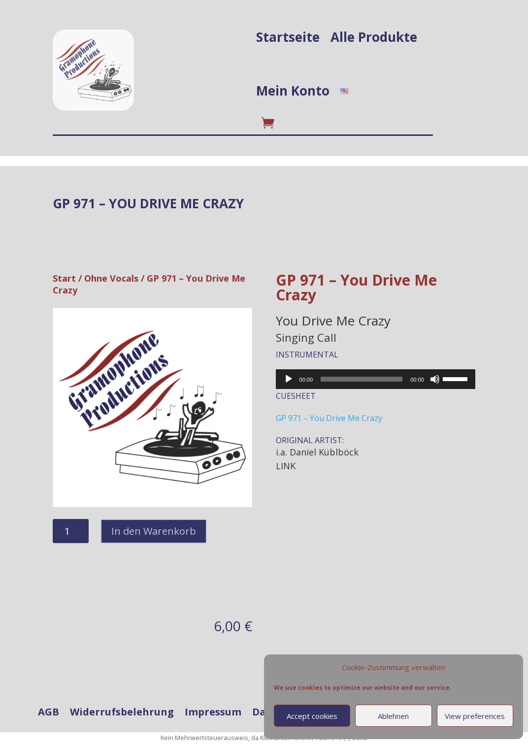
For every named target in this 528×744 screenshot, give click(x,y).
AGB (48, 712)
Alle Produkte (373, 37)
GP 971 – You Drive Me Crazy (329, 418)
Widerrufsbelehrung (122, 712)
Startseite (288, 37)
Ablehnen (393, 716)
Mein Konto (293, 90)
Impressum (213, 712)
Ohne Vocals (111, 278)
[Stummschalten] (435, 379)
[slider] (361, 379)
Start (64, 278)
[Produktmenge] (71, 531)
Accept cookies (312, 716)
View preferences (475, 716)
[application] (375, 379)
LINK (286, 466)
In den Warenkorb (153, 531)
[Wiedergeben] (289, 379)
